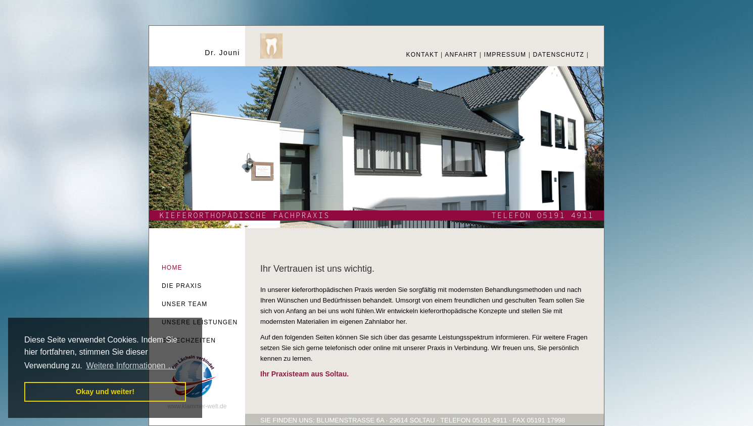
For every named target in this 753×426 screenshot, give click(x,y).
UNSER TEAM (184, 304)
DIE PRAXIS (182, 285)
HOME (172, 267)
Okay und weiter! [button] (105, 392)
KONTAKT (422, 54)
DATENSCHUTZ (558, 54)
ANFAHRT (461, 54)
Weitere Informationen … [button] (131, 365)
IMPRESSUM (505, 54)
